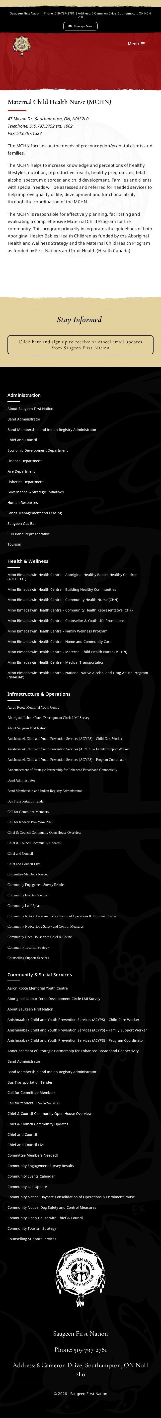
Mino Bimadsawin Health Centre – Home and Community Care (59, 641)
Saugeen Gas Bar (21, 523)
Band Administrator (23, 419)
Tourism (14, 544)
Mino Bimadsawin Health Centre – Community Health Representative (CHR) (70, 610)
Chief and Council (22, 439)
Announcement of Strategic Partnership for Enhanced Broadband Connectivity (62, 770)
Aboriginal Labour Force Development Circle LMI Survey (48, 718)
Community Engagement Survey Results (35, 885)
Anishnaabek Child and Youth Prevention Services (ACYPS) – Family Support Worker (68, 749)
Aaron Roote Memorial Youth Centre (33, 707)
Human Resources (22, 502)
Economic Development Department (37, 450)
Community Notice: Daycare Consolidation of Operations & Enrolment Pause (61, 916)
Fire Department (21, 471)
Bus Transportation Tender (26, 801)
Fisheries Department (25, 481)
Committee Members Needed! (28, 874)
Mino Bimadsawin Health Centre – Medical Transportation (55, 662)
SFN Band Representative (28, 534)
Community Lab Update (24, 906)
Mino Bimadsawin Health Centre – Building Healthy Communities (61, 589)
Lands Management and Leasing (34, 513)
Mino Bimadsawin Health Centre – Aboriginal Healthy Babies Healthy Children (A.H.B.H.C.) (72, 576)
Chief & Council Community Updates (34, 843)
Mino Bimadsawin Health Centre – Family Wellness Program (57, 631)
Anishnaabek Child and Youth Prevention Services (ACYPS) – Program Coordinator (66, 760)
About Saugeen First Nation (30, 408)
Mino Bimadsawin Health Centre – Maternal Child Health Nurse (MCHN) (67, 651)
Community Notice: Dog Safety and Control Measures (45, 926)
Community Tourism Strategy (28, 947)
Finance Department (24, 460)
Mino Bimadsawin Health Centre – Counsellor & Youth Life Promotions (66, 620)
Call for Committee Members (28, 812)
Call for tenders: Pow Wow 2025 (30, 822)
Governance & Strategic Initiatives (35, 492)
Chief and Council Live (23, 864)
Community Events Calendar (27, 895)
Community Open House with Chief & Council (40, 937)
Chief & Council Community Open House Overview (44, 832)
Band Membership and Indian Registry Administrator (51, 429)
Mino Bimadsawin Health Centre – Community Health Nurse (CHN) (62, 599)
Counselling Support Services (28, 958)
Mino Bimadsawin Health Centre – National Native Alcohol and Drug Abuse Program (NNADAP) (77, 674)
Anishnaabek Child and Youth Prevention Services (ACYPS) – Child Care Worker (64, 739)
